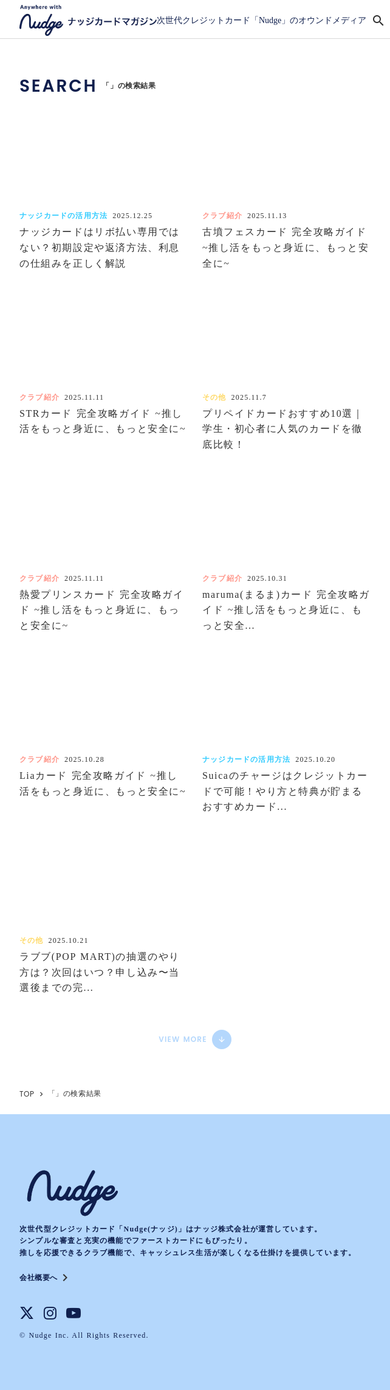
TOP (27, 1094)
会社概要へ (38, 1277)
